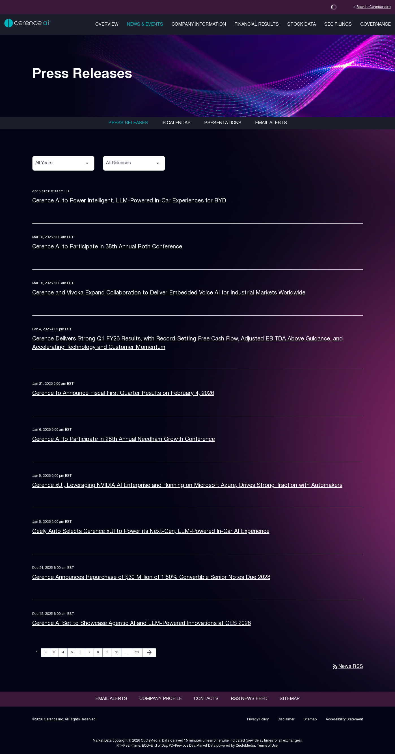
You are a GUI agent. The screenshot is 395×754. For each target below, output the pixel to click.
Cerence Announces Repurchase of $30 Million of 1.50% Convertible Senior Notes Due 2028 (151, 577)
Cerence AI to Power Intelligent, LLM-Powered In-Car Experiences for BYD (129, 201)
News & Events (145, 25)
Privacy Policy (258, 719)
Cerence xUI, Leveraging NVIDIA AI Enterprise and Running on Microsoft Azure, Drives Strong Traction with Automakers (187, 485)
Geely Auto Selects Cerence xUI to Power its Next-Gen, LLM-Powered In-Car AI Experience (150, 531)
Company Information (199, 25)
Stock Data (301, 25)
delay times (263, 740)
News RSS (347, 666)
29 (138, 652)
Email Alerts (271, 123)
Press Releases (128, 123)
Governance (375, 25)
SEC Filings (338, 25)
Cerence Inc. (54, 719)
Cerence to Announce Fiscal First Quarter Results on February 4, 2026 (123, 393)
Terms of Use (267, 745)
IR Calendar (176, 123)
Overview (106, 25)
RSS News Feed (249, 699)
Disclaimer (286, 719)
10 (118, 652)
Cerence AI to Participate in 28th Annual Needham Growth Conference (123, 439)
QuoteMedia (150, 740)
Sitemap (290, 699)
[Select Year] (63, 163)
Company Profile (160, 699)
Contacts (206, 699)
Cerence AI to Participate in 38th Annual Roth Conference (107, 247)
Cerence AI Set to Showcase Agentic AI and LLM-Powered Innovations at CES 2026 (141, 623)
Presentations (222, 123)
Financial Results (256, 25)
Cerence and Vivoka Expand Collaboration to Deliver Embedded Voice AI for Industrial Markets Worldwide (168, 293)
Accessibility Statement (344, 719)
